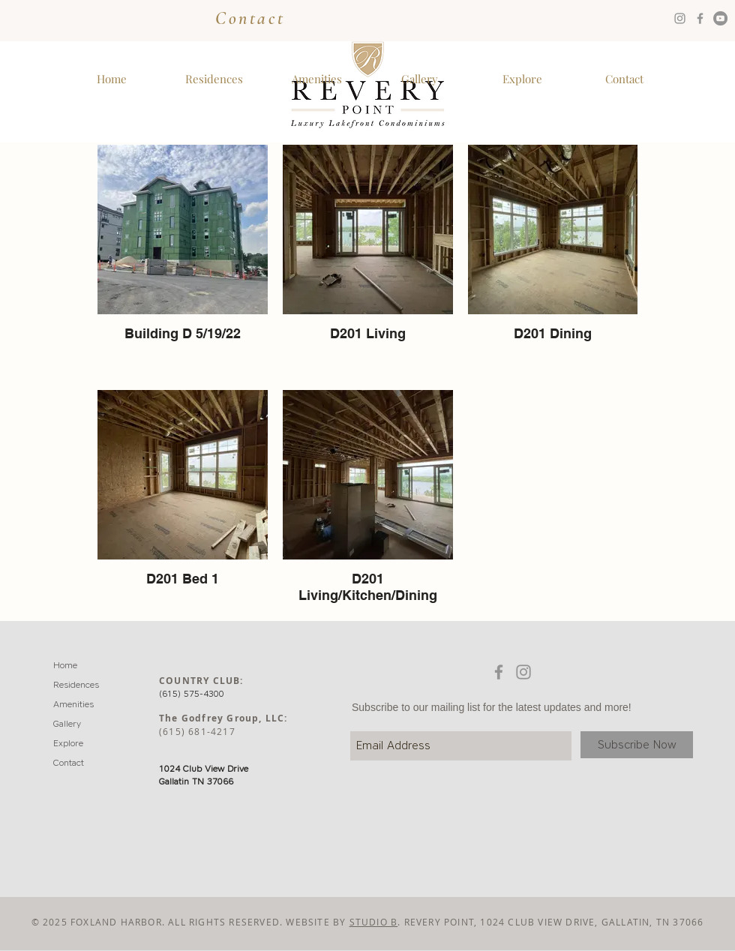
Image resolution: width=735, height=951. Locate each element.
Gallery (67, 723)
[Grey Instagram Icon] (680, 18)
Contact (250, 18)
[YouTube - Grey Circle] (720, 18)
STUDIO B (374, 922)
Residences (76, 684)
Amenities (73, 704)
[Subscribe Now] (636, 744)
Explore (68, 742)
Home (65, 664)
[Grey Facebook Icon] (700, 18)
